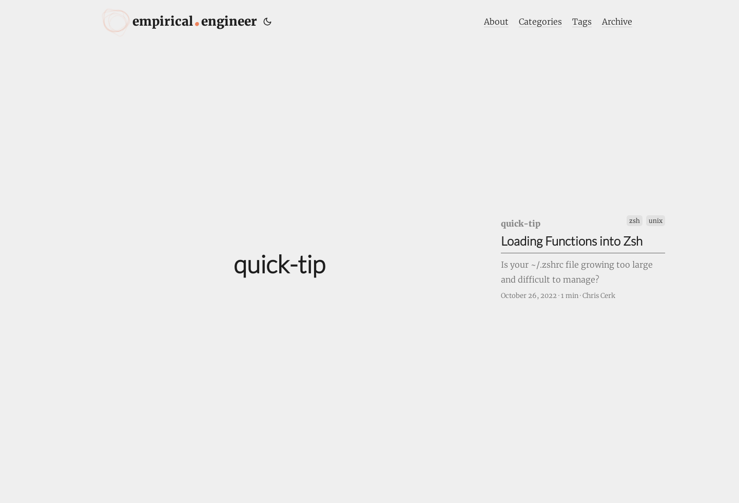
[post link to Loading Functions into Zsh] (583, 258)
